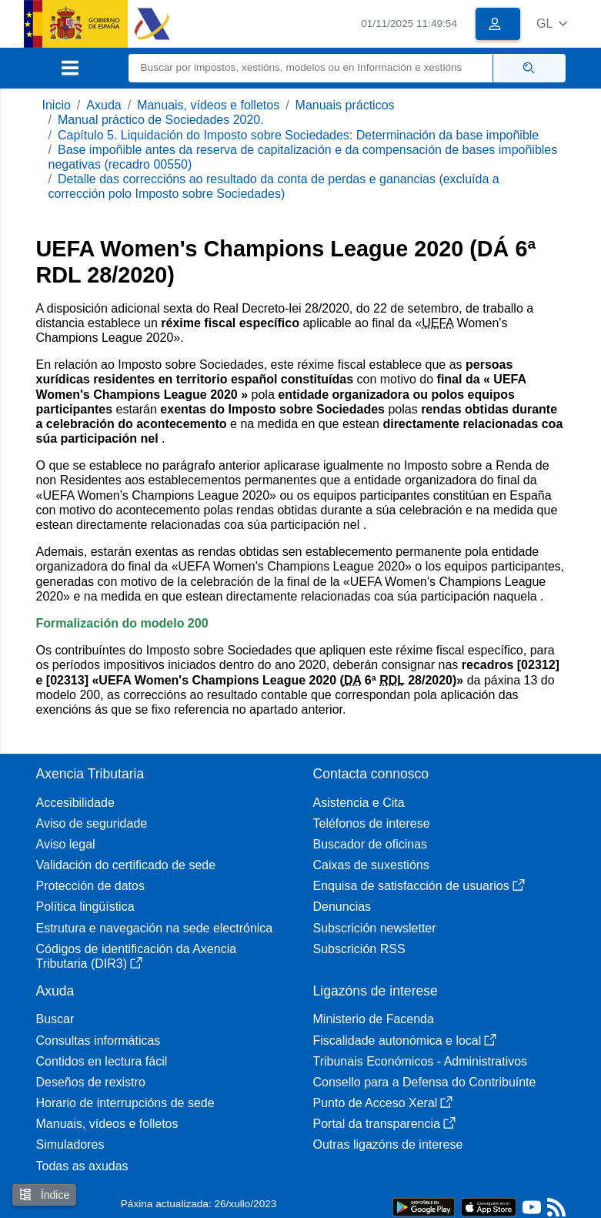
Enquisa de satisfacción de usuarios (419, 885)
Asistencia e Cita (359, 802)
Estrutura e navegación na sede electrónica (154, 928)
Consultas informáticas (98, 1040)
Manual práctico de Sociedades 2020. (161, 119)
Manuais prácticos (345, 105)
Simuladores (70, 1144)
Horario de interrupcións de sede (125, 1102)
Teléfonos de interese (371, 823)
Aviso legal (65, 844)
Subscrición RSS (359, 948)
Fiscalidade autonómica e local (405, 1040)
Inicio (56, 105)
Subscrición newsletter (374, 928)
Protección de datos (90, 885)
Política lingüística (85, 906)
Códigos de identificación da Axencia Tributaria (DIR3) (136, 956)
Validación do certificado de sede (126, 865)
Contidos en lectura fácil (102, 1061)
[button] (552, 23)
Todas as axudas (82, 1166)
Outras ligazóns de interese (388, 1144)
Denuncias (342, 906)
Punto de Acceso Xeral (383, 1102)
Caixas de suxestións (371, 865)
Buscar (55, 1019)
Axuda (103, 105)
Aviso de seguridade (92, 823)
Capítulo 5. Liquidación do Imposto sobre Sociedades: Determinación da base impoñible (298, 135)
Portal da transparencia (384, 1123)
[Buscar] (311, 68)
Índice (44, 1194)
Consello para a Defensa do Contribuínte (424, 1082)
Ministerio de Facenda (373, 1019)
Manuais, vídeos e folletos (208, 105)
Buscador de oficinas (370, 844)
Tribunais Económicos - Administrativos (420, 1061)
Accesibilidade (75, 802)
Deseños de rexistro (90, 1082)
